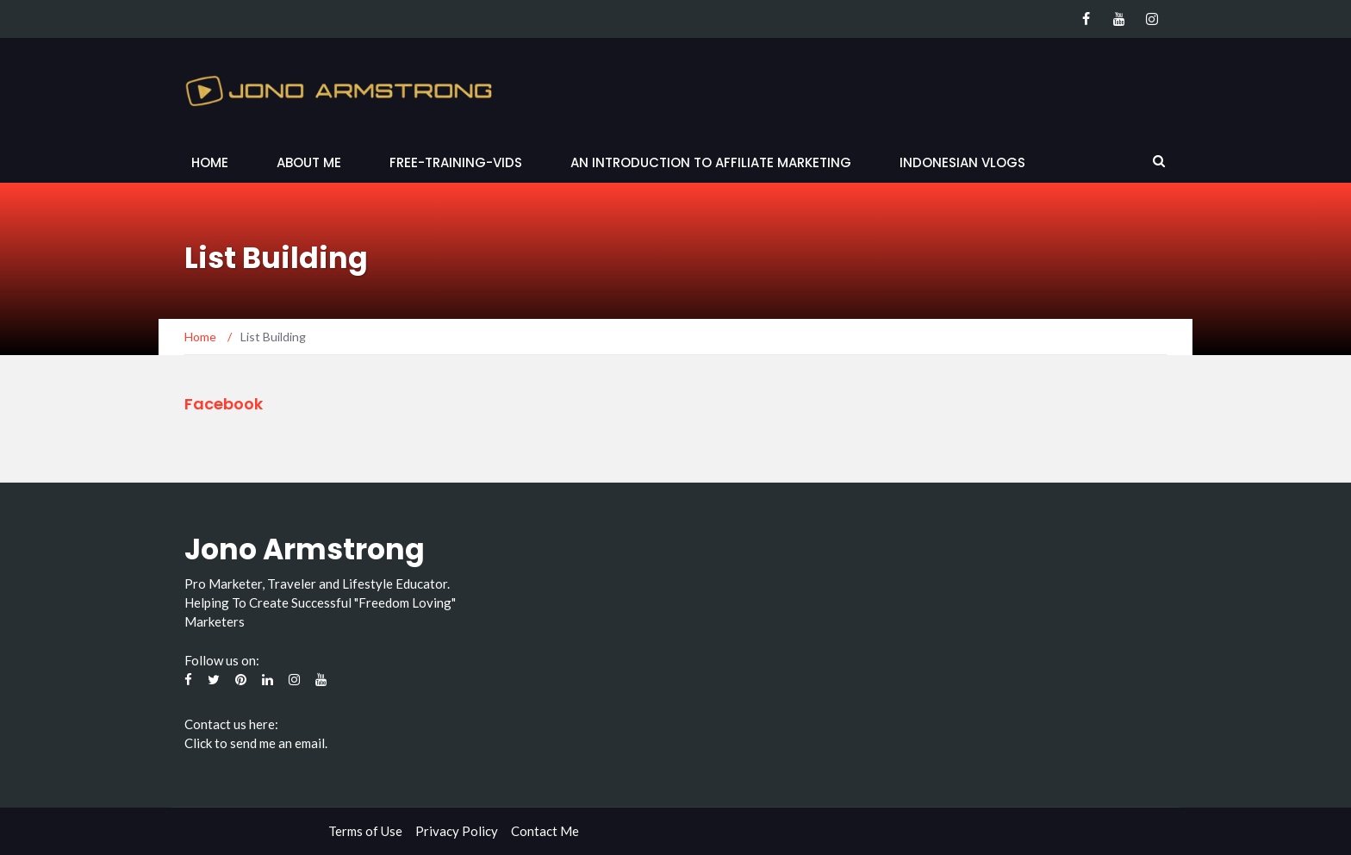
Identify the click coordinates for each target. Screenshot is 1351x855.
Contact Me (545, 831)
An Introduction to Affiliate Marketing (710, 162)
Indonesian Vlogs (962, 162)
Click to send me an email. (255, 743)
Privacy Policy (456, 831)
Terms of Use (365, 831)
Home (209, 162)
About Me (309, 162)
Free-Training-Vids (455, 162)
